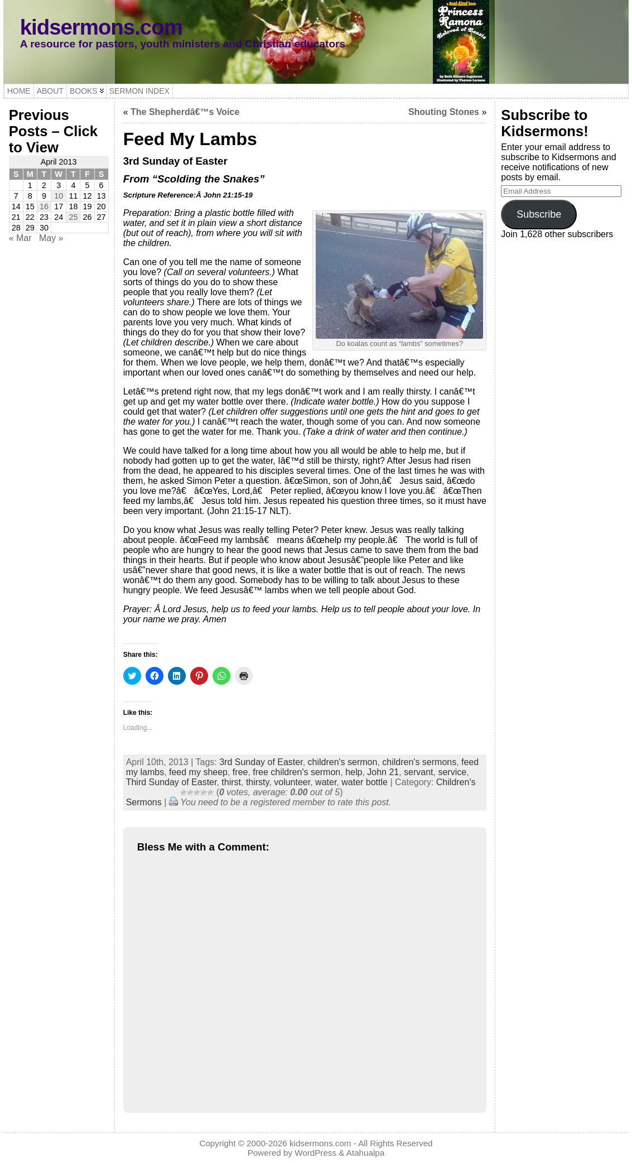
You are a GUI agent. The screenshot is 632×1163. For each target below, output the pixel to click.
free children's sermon (296, 772)
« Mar (20, 238)
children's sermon (343, 762)
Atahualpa (365, 1152)
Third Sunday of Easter (171, 782)
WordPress (315, 1152)
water (325, 782)
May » (51, 238)
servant (418, 772)
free (240, 772)
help (353, 772)
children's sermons (419, 762)
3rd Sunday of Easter (260, 762)
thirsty (257, 782)
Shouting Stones (443, 112)
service (452, 772)
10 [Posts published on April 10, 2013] (58, 195)
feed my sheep (198, 772)
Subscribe (539, 214)
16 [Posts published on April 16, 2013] (44, 206)
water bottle (364, 782)
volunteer (292, 782)
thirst (231, 782)
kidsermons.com (101, 27)
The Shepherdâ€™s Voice (185, 112)
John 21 (383, 772)
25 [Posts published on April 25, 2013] (73, 217)
